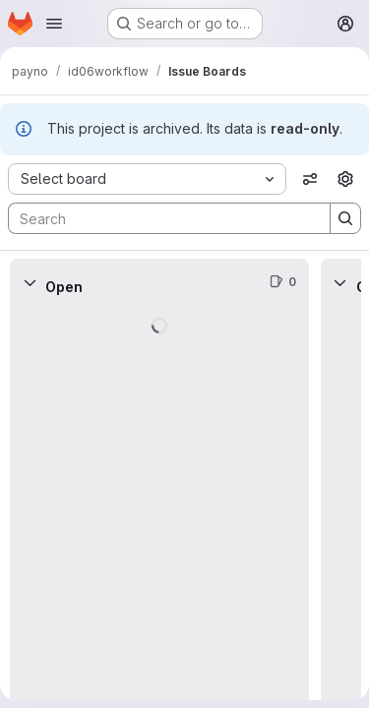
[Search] (159, 218)
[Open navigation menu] (54, 23)
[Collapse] (29, 282)
